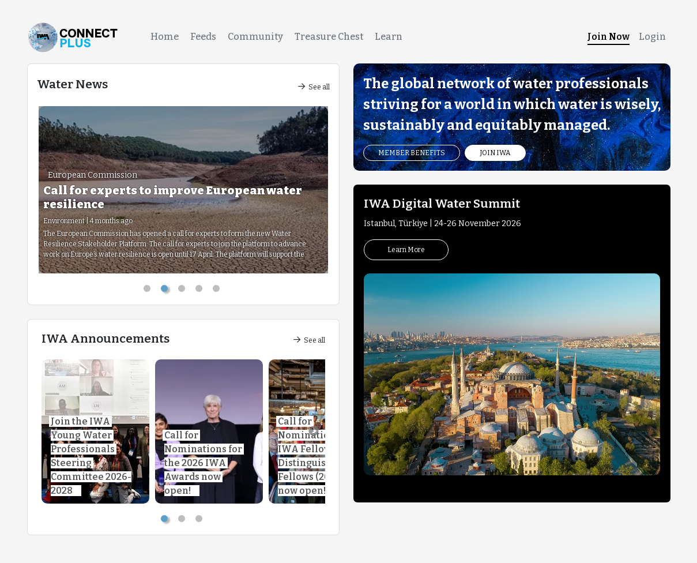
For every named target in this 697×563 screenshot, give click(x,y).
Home (164, 36)
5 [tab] (218, 290)
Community (255, 36)
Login (652, 36)
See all (314, 87)
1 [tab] (149, 290)
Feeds (203, 36)
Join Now (608, 36)
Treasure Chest (329, 36)
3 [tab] (183, 290)
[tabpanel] (183, 189)
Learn (388, 36)
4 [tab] (200, 290)
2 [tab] (166, 290)
